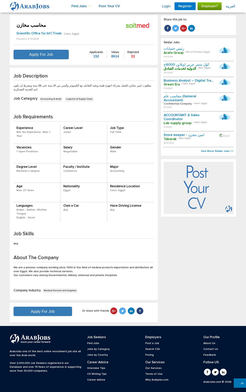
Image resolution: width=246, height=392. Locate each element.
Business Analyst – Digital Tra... (188, 80)
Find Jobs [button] (81, 6)
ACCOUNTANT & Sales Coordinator (182, 117)
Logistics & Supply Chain (79, 99)
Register (185, 6)
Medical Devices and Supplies (60, 290)
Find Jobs (93, 343)
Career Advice (96, 379)
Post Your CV (109, 6)
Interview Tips (96, 368)
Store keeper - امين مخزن (184, 135)
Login (166, 6)
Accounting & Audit (50, 99)
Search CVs (152, 349)
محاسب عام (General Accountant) (180, 98)
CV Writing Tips (97, 374)
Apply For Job (41, 54)
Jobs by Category (98, 349)
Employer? (209, 6)
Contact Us (210, 349)
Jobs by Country (97, 355)
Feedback (209, 355)
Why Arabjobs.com (156, 379)
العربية (230, 6)
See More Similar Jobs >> (217, 151)
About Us (209, 343)
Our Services (153, 368)
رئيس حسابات (174, 49)
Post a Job (152, 343)
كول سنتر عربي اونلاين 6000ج (186, 64)
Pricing (149, 355)
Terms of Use (154, 374)
